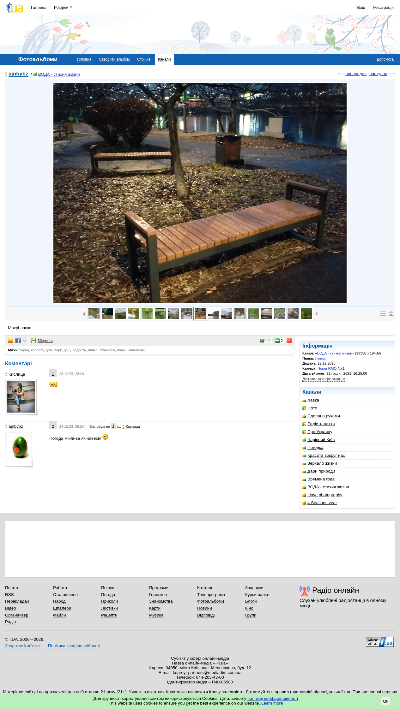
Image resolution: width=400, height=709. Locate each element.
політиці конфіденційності (272, 698)
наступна (378, 73)
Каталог (205, 587)
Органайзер (16, 615)
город (24, 350)
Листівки (109, 608)
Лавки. (320, 358)
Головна (38, 7)
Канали (164, 59)
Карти (155, 608)
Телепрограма (211, 594)
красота (37, 350)
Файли (59, 615)
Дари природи (318, 471)
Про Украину (317, 431)
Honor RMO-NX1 (331, 368)
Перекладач (17, 601)
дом (49, 350)
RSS (9, 594)
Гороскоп (158, 594)
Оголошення (65, 594)
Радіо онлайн (335, 590)
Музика (156, 615)
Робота (60, 587)
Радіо (10, 621)
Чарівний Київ (318, 439)
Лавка (310, 400)
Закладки (254, 587)
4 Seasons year (319, 502)
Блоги (251, 601)
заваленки (136, 350)
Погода (108, 594)
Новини (204, 608)
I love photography (322, 494)
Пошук (107, 587)
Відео (10, 608)
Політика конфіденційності (74, 645)
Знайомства (161, 601)
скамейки (107, 350)
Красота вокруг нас (323, 455)
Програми (158, 587)
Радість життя (318, 423)
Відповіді (206, 615)
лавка (92, 350)
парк (58, 350)
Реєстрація (383, 7)
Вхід (361, 7)
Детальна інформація (323, 379)
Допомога (385, 59)
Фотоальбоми (210, 601)
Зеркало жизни (319, 463)
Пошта (11, 587)
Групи (250, 615)
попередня (356, 73)
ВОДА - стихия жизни (56, 74)
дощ (67, 350)
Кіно (249, 608)
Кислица (15, 374)
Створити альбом (114, 59)
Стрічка (143, 59)
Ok (385, 701)
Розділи (61, 7)
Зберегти (42, 340)
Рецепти (109, 615)
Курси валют (257, 594)
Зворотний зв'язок (22, 645)
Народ (59, 601)
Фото (309, 408)
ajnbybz (18, 74)
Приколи (109, 601)
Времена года (318, 479)
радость (79, 350)
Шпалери (62, 608)
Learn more (272, 703)
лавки (121, 350)
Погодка (312, 447)
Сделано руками (321, 416)
